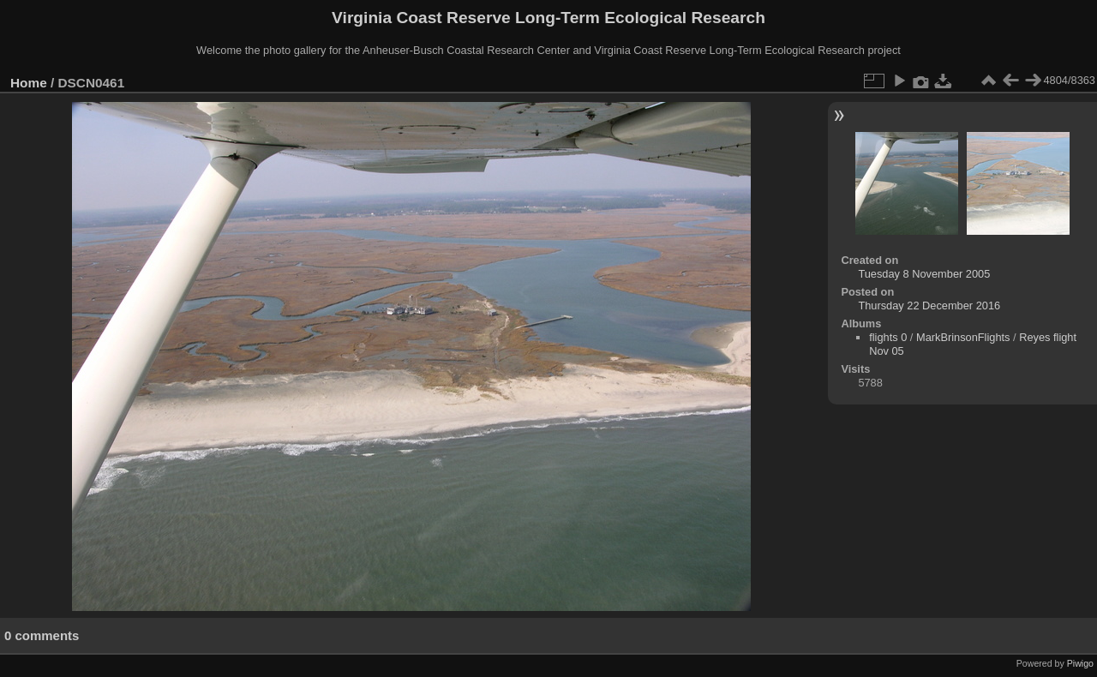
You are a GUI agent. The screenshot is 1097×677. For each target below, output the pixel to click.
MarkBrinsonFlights (963, 337)
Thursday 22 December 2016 (929, 305)
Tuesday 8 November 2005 (924, 273)
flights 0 (888, 337)
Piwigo (1080, 663)
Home (28, 82)
